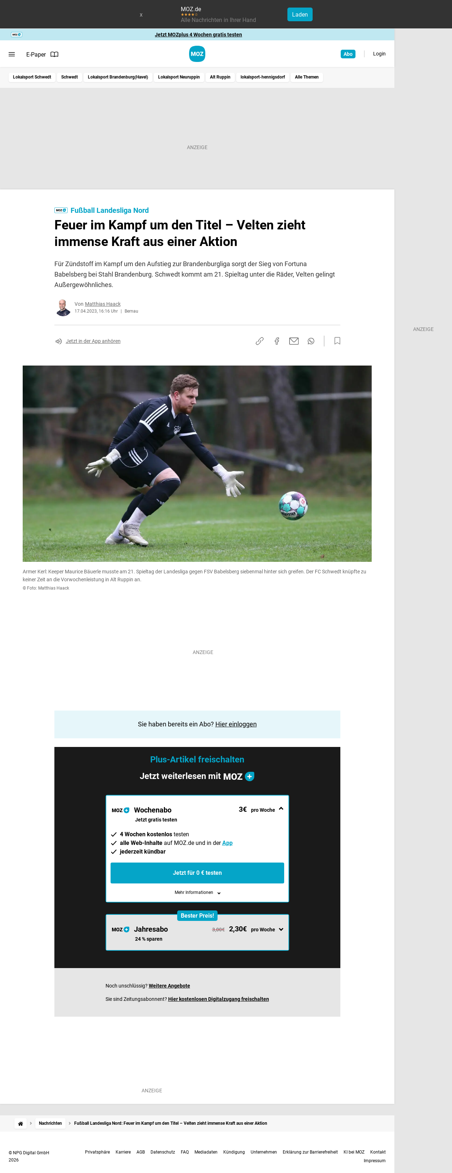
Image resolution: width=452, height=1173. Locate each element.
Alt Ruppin (220, 77)
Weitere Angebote (169, 986)
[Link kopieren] (259, 341)
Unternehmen (264, 1152)
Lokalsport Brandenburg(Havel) (118, 77)
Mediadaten (206, 1152)
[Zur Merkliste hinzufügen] (335, 341)
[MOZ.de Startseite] (197, 54)
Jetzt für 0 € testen (197, 872)
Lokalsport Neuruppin (179, 77)
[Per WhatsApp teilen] (311, 341)
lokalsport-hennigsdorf (263, 77)
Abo (348, 54)
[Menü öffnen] (12, 54)
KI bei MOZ (354, 1152)
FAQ (185, 1152)
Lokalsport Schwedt (32, 77)
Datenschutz (163, 1152)
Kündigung (234, 1152)
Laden (300, 14)
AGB (141, 1152)
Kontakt (378, 1152)
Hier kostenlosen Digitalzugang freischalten (218, 999)
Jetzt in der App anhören (93, 341)
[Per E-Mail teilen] (294, 341)
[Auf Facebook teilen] (277, 341)
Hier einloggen (236, 724)
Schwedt (69, 77)
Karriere (123, 1152)
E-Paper (42, 54)
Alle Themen (307, 77)
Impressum (375, 1160)
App (227, 843)
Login (379, 54)
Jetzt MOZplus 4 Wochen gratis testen (198, 34)
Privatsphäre (97, 1152)
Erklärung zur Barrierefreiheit (310, 1152)
